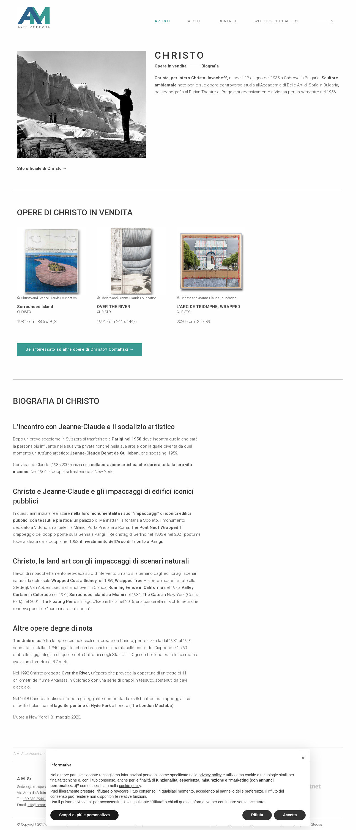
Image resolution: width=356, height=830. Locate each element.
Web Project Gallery (276, 21)
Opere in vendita (171, 66)
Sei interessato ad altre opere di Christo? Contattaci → (80, 349)
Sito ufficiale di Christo (42, 168)
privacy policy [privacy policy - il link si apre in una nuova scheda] (210, 775)
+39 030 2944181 (36, 799)
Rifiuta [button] (257, 815)
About (194, 21)
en (330, 21)
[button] (303, 757)
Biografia (210, 66)
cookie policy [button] (130, 785)
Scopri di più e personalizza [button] (84, 815)
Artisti (162, 21)
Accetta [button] (290, 815)
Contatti (227, 21)
